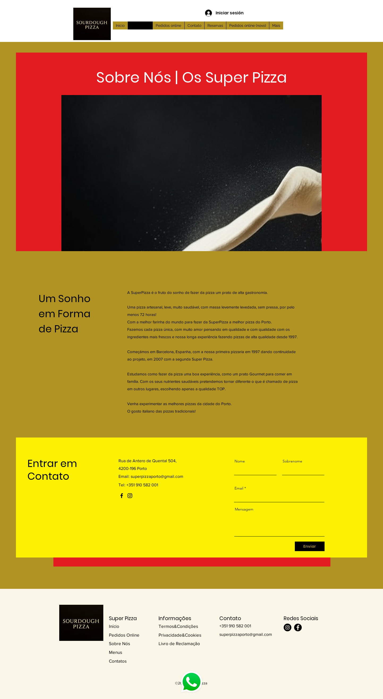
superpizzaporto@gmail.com (157, 476)
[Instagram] (130, 495)
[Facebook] (121, 495)
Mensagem (244, 509)
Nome (240, 461)
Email (239, 488)
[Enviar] (310, 546)
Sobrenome (292, 461)
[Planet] (192, 682)
